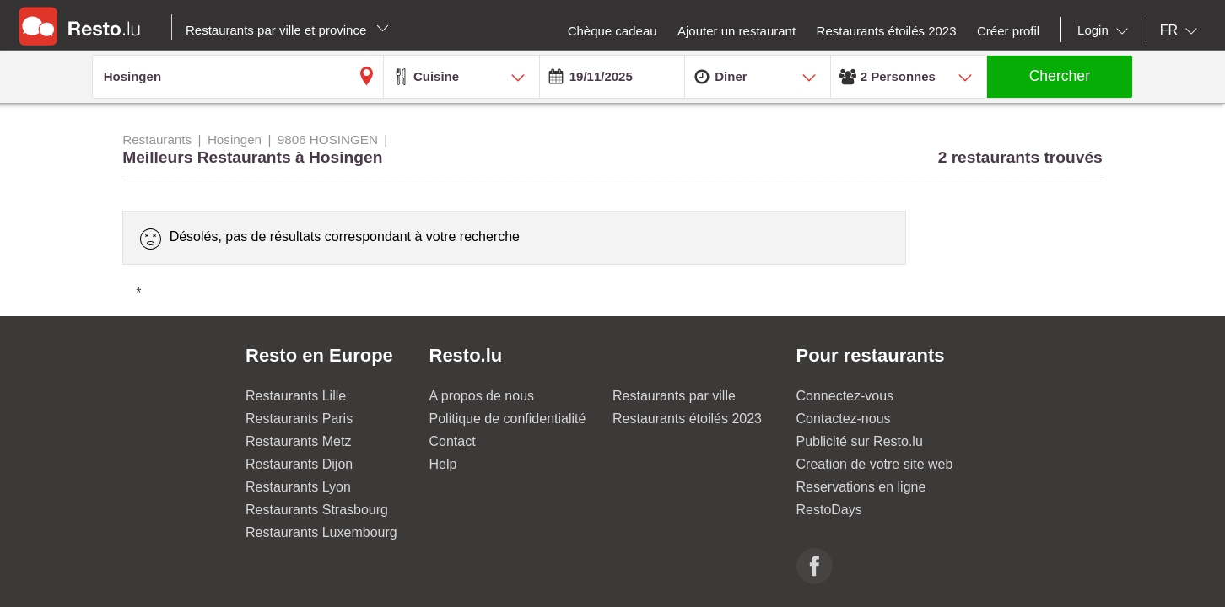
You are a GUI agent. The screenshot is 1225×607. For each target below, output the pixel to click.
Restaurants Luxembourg (321, 532)
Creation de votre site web (874, 464)
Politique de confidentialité (507, 418)
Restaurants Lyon (298, 487)
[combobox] (1106, 30)
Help (443, 464)
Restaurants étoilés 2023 (687, 418)
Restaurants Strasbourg (317, 509)
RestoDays (829, 509)
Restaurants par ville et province (287, 30)
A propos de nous (482, 396)
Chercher (1059, 75)
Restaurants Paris (299, 418)
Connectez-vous (845, 396)
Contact (452, 441)
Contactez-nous (843, 418)
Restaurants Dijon (299, 464)
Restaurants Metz (298, 441)
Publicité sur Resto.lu (859, 441)
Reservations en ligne (861, 487)
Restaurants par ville (674, 396)
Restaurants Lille (296, 396)
